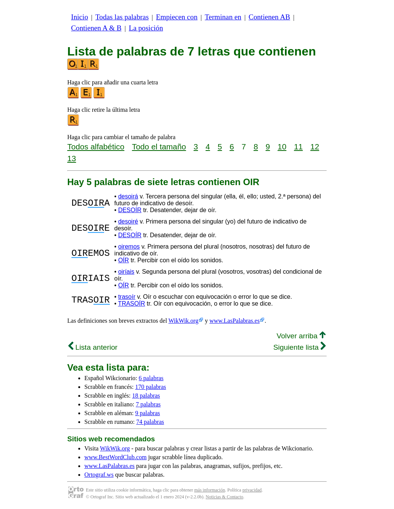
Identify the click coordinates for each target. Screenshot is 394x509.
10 (282, 146)
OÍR (123, 260)
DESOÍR (129, 210)
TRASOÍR (131, 303)
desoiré (128, 221)
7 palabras (148, 404)
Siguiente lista (299, 347)
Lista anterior (92, 347)
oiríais (126, 271)
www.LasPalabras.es (234, 320)
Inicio (79, 17)
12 (314, 146)
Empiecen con (177, 17)
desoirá (128, 196)
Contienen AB (269, 17)
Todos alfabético (95, 146)
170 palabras (150, 387)
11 (298, 146)
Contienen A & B (96, 28)
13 (71, 158)
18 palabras (146, 395)
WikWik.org (183, 320)
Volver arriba (301, 336)
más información (209, 490)
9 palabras (147, 413)
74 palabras (150, 422)
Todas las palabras (122, 17)
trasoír (126, 296)
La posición (146, 28)
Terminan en (223, 17)
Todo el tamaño (159, 146)
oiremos (129, 246)
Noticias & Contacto (224, 496)
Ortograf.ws (99, 474)
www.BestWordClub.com (115, 457)
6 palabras (151, 378)
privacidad (252, 490)
